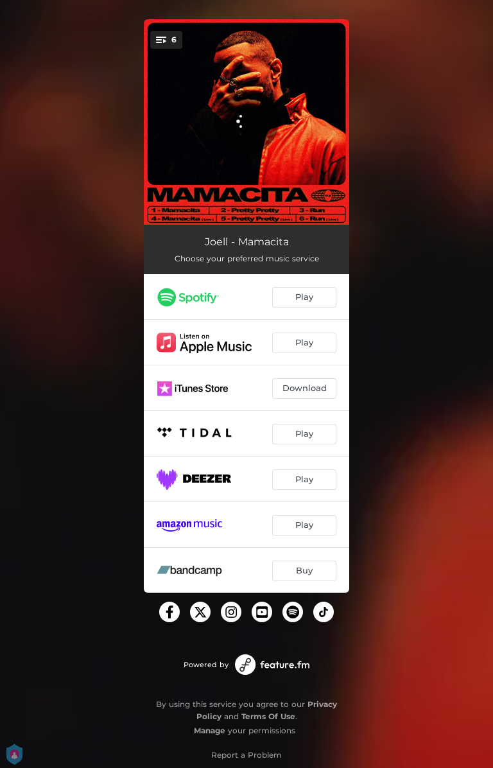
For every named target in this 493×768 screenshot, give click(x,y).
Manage (209, 730)
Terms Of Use (268, 716)
